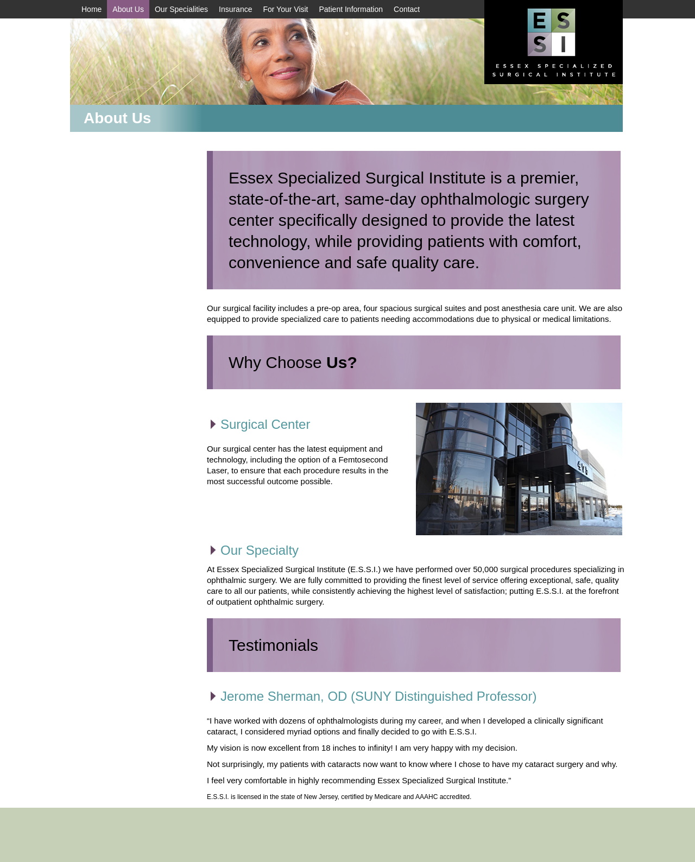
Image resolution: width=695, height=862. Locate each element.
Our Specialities (181, 9)
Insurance (235, 9)
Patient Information (351, 9)
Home (91, 9)
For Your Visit (285, 9)
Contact (407, 9)
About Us (128, 9)
